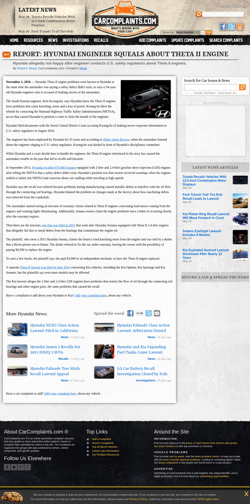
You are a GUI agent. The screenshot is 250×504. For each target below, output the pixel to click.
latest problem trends (207, 456)
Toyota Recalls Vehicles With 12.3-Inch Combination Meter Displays (53, 21)
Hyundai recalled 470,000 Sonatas (54, 167)
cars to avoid (176, 456)
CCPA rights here (208, 499)
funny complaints (168, 462)
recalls (63, 358)
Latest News (37, 10)
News (83, 68)
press (189, 443)
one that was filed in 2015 (58, 225)
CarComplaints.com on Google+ (21, 467)
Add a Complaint (101, 439)
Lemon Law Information (105, 451)
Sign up (239, 5)
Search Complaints (103, 443)
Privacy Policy (138, 499)
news (65, 337)
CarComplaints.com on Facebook (7, 467)
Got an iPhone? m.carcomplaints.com (27, 467)
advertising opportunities (214, 476)
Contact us (172, 446)
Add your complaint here (91, 295)
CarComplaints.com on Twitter (14, 467)
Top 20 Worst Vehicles (104, 447)
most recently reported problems (181, 459)
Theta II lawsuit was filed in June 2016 (45, 267)
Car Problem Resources (105, 454)
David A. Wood (27, 68)
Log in (225, 5)
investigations (145, 380)
